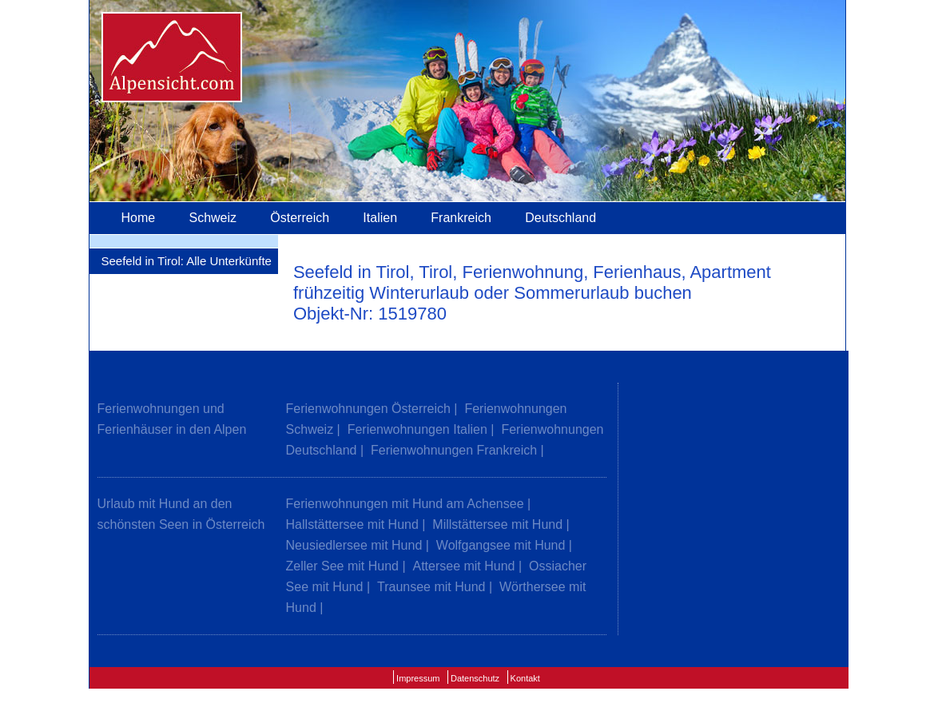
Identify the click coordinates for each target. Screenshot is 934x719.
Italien (380, 217)
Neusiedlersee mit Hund (354, 545)
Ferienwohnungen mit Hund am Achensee (405, 503)
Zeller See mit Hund (342, 566)
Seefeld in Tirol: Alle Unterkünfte (186, 261)
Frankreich (461, 217)
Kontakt (525, 678)
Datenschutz (475, 678)
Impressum (417, 678)
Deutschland (560, 217)
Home (138, 217)
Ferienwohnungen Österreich (368, 408)
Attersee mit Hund (463, 566)
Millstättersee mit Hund (497, 524)
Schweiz (212, 217)
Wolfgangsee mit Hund (501, 545)
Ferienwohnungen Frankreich (454, 450)
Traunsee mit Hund (431, 587)
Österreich (299, 217)
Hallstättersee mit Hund (352, 524)
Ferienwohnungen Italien (417, 429)
